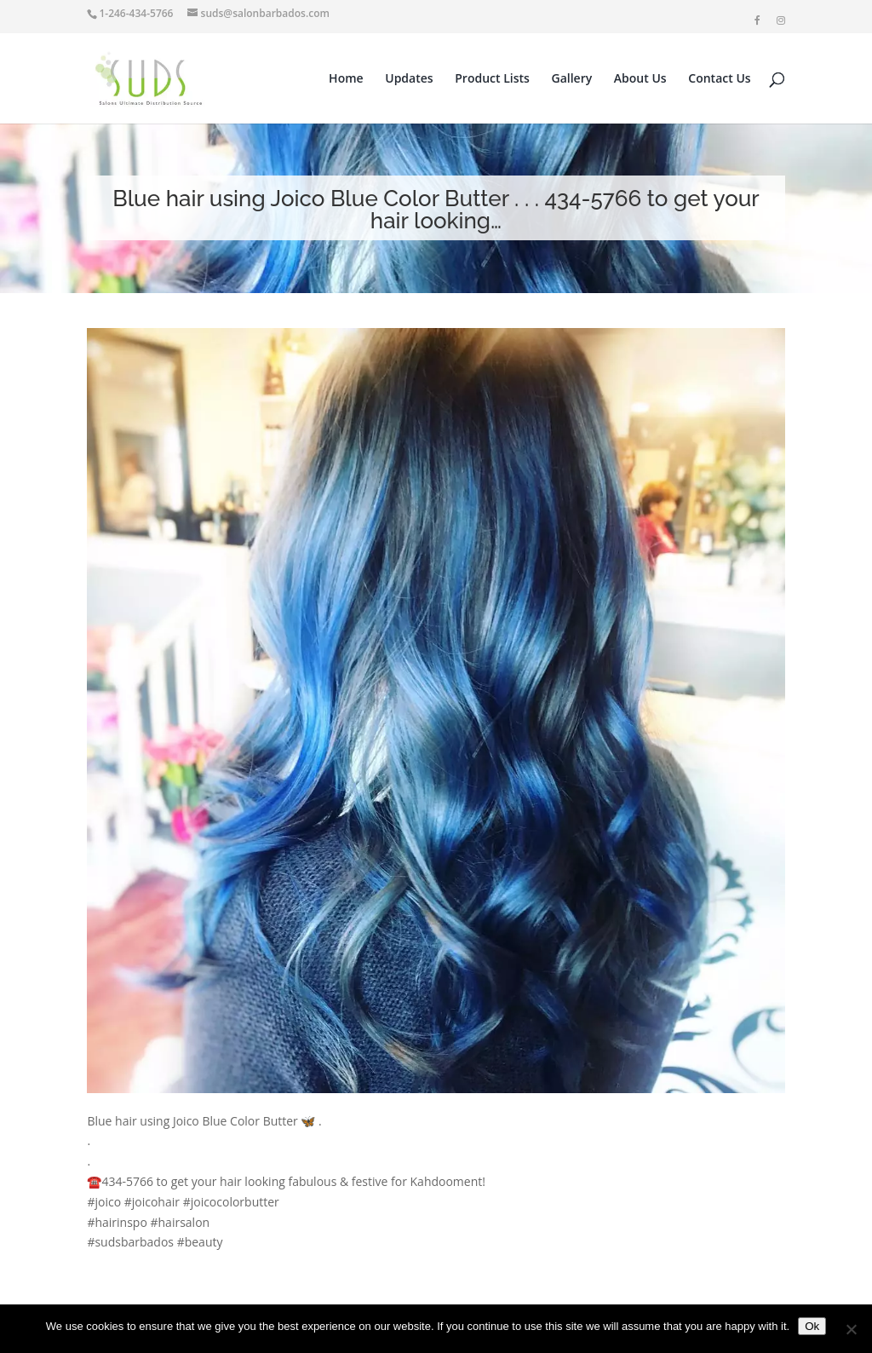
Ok (812, 1326)
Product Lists (492, 79)
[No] (850, 1329)
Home (346, 79)
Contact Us (719, 79)
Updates (409, 79)
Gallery (572, 79)
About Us (640, 79)
